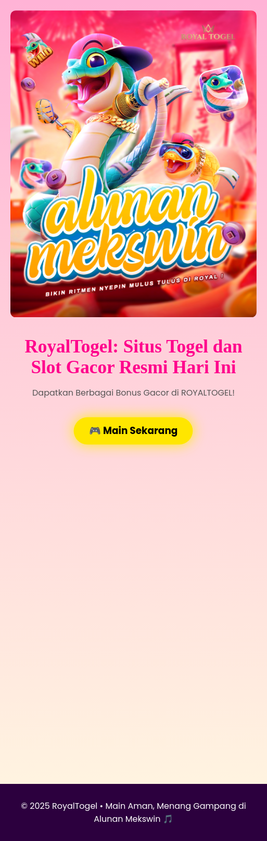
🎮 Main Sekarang (133, 431)
